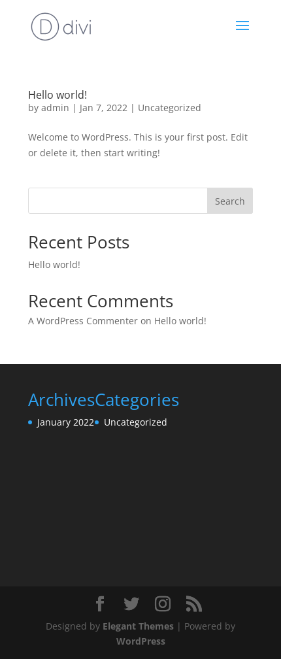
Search (230, 201)
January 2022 (65, 422)
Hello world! (57, 95)
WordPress (140, 641)
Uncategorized (169, 107)
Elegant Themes (138, 626)
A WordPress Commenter (83, 320)
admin (55, 107)
